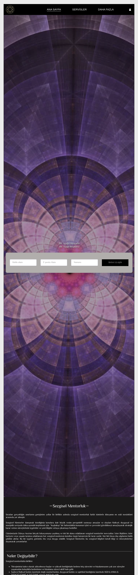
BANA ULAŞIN (115, 262)
